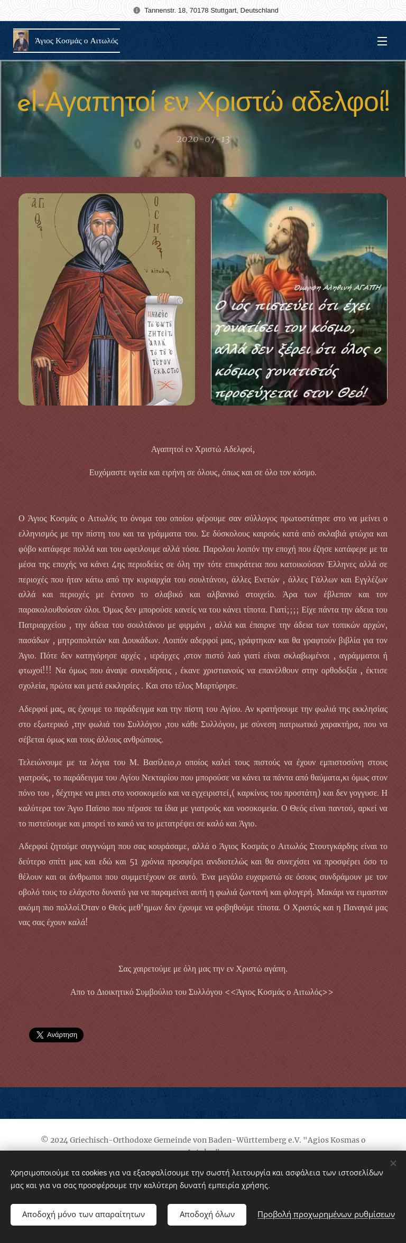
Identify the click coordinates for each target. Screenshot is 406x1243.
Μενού (382, 41)
